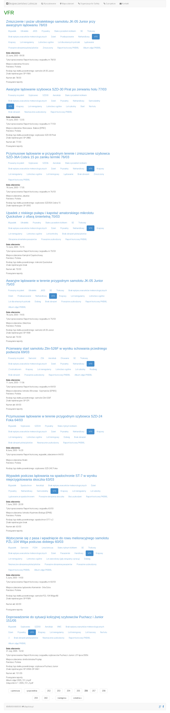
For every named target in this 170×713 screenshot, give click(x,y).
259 (36, 698)
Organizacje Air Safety (88, 4)
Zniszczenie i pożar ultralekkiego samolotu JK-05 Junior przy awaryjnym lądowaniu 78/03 (50, 23)
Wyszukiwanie (48, 4)
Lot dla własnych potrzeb (69, 42)
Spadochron (26, 485)
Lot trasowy (90, 632)
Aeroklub (57, 95)
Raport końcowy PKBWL (68, 48)
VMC (59, 627)
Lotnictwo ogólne (46, 42)
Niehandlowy (84, 37)
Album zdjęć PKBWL (92, 48)
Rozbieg (93, 369)
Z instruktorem (14, 369)
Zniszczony (48, 48)
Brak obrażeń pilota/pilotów (74, 234)
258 (103, 691)
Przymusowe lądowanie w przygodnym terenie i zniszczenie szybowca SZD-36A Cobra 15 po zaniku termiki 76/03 (58, 155)
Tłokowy (91, 31)
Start (82, 106)
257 (94, 691)
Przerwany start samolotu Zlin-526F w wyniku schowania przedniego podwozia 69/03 (56, 350)
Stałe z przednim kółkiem (65, 31)
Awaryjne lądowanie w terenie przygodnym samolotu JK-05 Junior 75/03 (54, 282)
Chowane (65, 358)
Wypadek (12, 31)
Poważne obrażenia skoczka (51, 496)
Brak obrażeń (14, 112)
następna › (62, 698)
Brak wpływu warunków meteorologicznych (27, 37)
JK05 (35, 31)
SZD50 (38, 627)
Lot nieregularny (27, 42)
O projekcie (109, 4)
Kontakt (124, 4)
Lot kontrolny (52, 234)
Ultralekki (24, 31)
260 (45, 698)
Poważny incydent (16, 95)
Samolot (32, 358)
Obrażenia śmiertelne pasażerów (22, 239)
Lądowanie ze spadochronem (21, 496)
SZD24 (38, 426)
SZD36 (45, 163)
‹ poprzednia (31, 691)
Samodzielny (94, 101)
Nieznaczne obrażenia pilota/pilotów (24, 564)
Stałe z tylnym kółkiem (67, 426)
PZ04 (35, 548)
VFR (96, 37)
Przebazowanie (67, 37)
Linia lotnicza (47, 548)
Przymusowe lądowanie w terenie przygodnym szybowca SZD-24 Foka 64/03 (54, 418)
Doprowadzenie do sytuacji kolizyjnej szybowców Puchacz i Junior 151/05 (54, 618)
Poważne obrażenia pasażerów (58, 564)
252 (49, 691)
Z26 (42, 358)
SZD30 (45, 95)
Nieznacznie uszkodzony (35, 112)
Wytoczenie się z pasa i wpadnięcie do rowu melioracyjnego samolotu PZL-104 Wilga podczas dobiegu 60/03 (57, 540)
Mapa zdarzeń (67, 4)
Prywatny (46, 31)
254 (68, 691)
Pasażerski (65, 553)
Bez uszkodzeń (75, 496)
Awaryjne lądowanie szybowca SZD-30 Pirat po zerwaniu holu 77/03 (56, 89)
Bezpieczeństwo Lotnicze (21, 3)
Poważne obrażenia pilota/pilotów (23, 48)
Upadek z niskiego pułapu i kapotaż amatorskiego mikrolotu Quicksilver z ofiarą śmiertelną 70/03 (50, 214)
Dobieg (38, 301)
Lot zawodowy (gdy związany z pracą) (63, 559)
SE (81, 31)
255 (78, 691)
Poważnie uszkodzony (51, 239)
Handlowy (78, 553)
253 (58, 691)
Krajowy (12, 42)
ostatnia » (77, 698)
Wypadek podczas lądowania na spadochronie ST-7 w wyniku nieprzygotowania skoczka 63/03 (51, 477)
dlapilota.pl (28, 706)
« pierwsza (15, 691)
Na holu (92, 106)
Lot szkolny (71, 106)
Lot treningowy (52, 174)
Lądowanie (89, 42)
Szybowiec (33, 95)
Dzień (53, 37)
